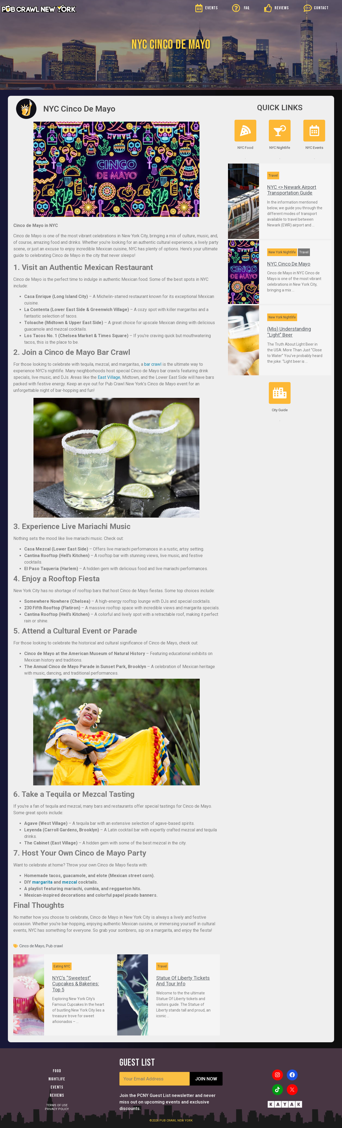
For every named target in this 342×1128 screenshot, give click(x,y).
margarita (42, 882)
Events (57, 1087)
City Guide (280, 410)
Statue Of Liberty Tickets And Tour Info (183, 981)
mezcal (69, 882)
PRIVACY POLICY (57, 1109)
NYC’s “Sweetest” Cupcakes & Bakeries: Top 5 (75, 983)
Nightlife (56, 1079)
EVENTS (211, 8)
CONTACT (321, 8)
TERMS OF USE (56, 1105)
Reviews (57, 1095)
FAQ (247, 8)
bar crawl (152, 364)
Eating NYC (62, 966)
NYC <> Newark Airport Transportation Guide (291, 190)
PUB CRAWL (168, 1120)
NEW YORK (185, 1120)
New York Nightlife (282, 252)
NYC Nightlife (279, 148)
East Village (109, 377)
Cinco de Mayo (31, 946)
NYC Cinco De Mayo (288, 264)
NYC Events (314, 148)
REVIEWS (282, 8)
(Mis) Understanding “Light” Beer (289, 332)
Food (57, 1071)
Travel (162, 966)
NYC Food (245, 148)
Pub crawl (54, 946)
